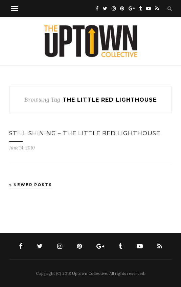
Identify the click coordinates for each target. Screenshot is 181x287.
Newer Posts (30, 184)
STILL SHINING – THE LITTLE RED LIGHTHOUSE (84, 133)
